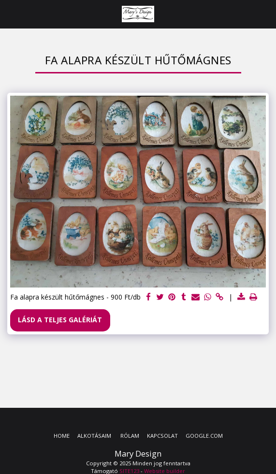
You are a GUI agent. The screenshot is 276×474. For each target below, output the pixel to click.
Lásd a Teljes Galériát (60, 319)
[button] (10, 14)
